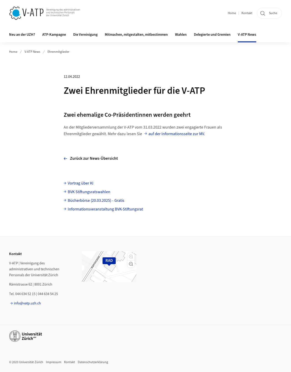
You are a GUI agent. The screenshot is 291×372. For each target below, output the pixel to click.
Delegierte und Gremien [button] (212, 34)
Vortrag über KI (80, 183)
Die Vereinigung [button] (85, 34)
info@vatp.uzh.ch (27, 303)
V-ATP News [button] (247, 34)
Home (232, 13)
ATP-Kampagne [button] (54, 34)
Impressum (53, 362)
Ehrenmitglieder (58, 52)
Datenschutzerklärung (93, 362)
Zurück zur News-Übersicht (91, 158)
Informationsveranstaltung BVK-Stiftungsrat (105, 209)
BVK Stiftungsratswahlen (89, 192)
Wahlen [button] (181, 34)
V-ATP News (32, 52)
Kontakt (246, 13)
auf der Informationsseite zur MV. (176, 134)
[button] (131, 256)
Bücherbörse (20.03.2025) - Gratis (96, 200)
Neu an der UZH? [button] (22, 34)
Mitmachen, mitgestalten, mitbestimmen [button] (136, 34)
